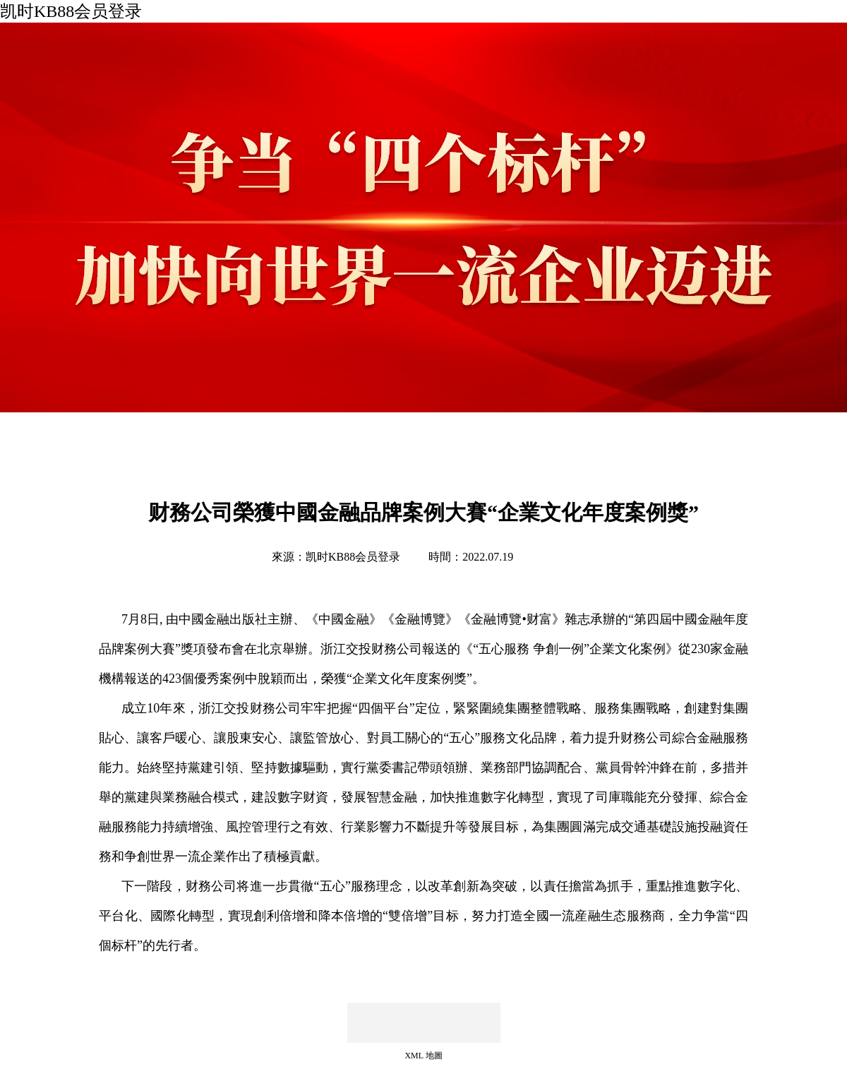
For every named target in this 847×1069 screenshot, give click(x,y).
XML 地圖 (423, 1056)
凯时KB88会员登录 (71, 11)
